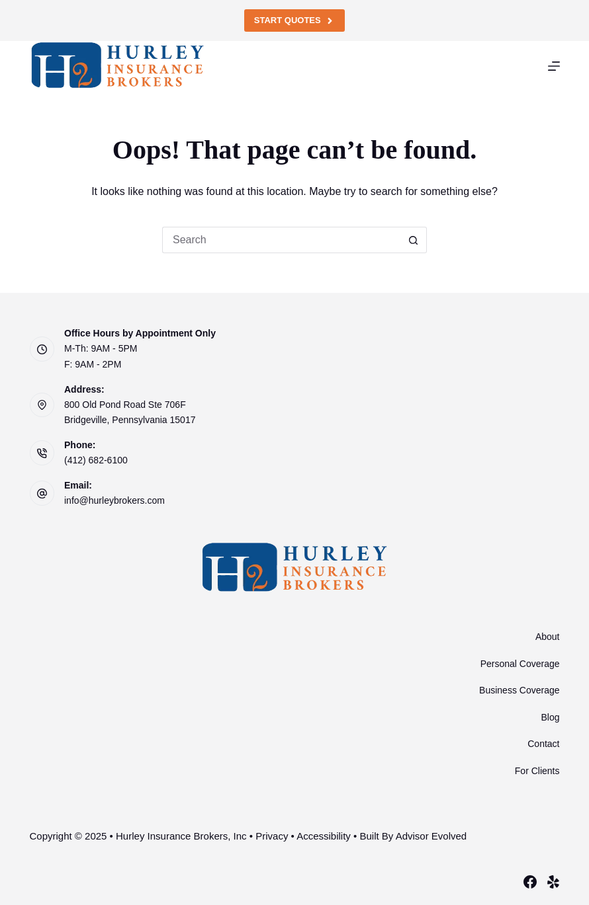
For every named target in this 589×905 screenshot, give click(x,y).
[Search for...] (281, 240)
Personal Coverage (520, 663)
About (547, 636)
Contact (543, 743)
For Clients (537, 771)
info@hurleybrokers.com (114, 500)
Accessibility (323, 836)
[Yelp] (553, 881)
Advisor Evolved (431, 836)
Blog (550, 717)
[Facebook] (530, 881)
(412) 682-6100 (96, 460)
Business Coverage (519, 690)
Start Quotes (294, 20)
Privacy (271, 836)
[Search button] (413, 240)
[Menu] (554, 66)
